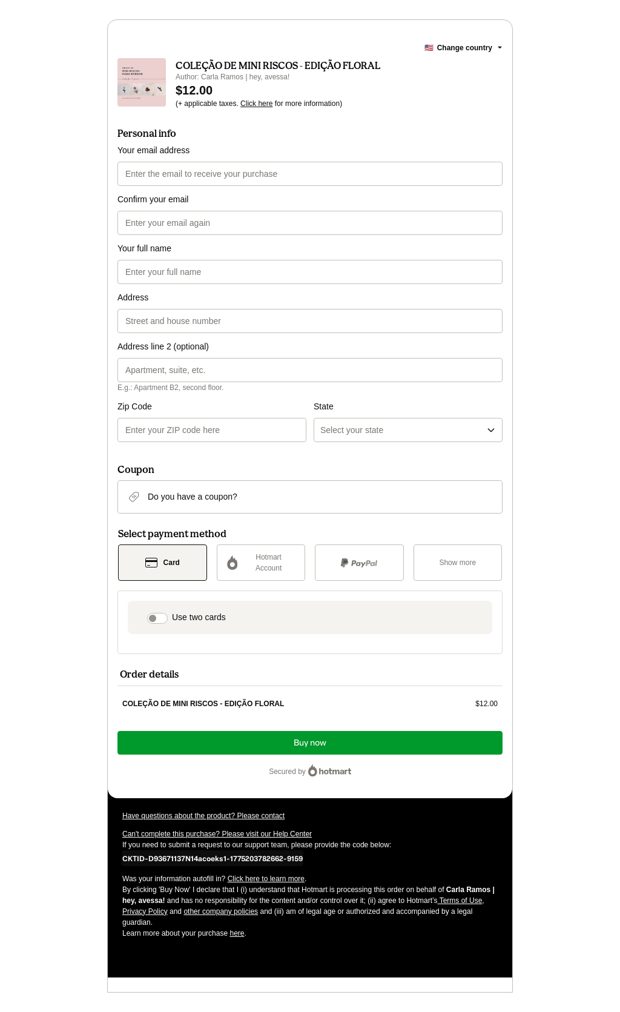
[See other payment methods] (458, 562)
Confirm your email (152, 199)
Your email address (153, 150)
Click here (256, 103)
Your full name (144, 248)
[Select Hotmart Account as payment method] (261, 562)
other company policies (220, 911)
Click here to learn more (266, 879)
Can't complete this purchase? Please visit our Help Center (217, 834)
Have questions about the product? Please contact (203, 816)
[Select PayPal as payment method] (359, 562)
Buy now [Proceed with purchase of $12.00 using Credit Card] (310, 743)
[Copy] (212, 858)
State (324, 406)
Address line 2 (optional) (163, 346)
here (236, 933)
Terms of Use (460, 900)
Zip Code (134, 406)
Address (132, 297)
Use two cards (199, 617)
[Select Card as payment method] (162, 562)
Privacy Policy (145, 911)
